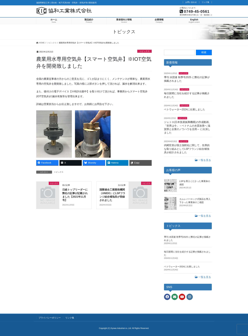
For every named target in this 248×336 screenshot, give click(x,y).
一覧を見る (203, 160)
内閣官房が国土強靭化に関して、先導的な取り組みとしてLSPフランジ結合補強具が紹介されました (187, 149)
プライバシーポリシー (50, 317)
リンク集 (205, 2)
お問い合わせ (191, 2)
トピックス (144, 51)
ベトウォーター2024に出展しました (184, 109)
